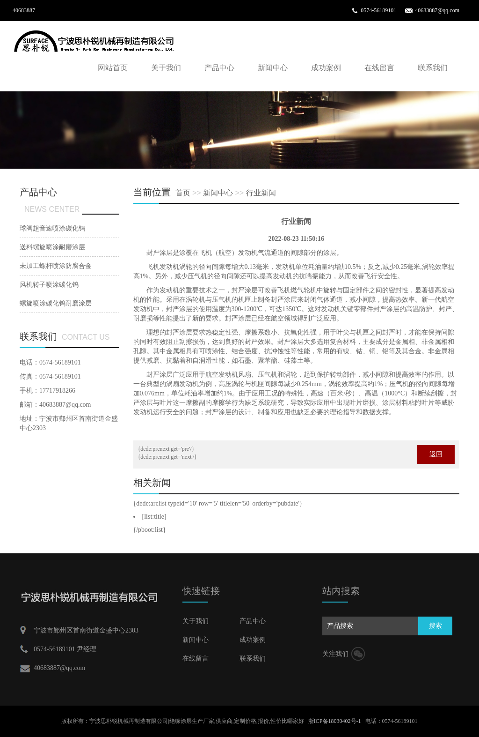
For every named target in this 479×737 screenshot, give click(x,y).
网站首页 (113, 68)
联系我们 (433, 68)
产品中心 (219, 68)
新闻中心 (273, 68)
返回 (436, 454)
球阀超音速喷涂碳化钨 (52, 228)
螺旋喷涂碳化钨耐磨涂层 (56, 303)
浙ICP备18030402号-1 (334, 721)
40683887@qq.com (437, 10)
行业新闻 (261, 193)
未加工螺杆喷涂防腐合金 (56, 265)
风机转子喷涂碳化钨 (49, 284)
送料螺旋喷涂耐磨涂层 (52, 247)
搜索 (435, 625)
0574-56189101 (378, 10)
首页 (182, 193)
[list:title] (154, 516)
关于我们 (166, 68)
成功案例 (326, 68)
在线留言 (379, 68)
